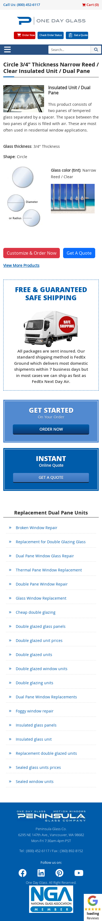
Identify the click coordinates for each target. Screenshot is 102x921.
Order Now (28, 35)
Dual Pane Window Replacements (46, 696)
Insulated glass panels (36, 725)
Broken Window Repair (36, 527)
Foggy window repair (35, 711)
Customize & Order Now (31, 253)
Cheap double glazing (35, 612)
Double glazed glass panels (41, 626)
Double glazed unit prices (39, 640)
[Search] (69, 50)
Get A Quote (79, 253)
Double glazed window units (41, 668)
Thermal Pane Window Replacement (49, 570)
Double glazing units (34, 682)
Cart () (90, 4)
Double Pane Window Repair (42, 584)
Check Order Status (50, 35)
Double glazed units (34, 654)
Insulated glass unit (34, 739)
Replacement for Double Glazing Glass (51, 541)
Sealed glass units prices (38, 767)
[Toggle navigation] (7, 49)
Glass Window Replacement (41, 598)
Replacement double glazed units (46, 753)
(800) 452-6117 (28, 4)
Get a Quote (81, 35)
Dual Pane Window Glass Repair (45, 555)
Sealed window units (35, 781)
